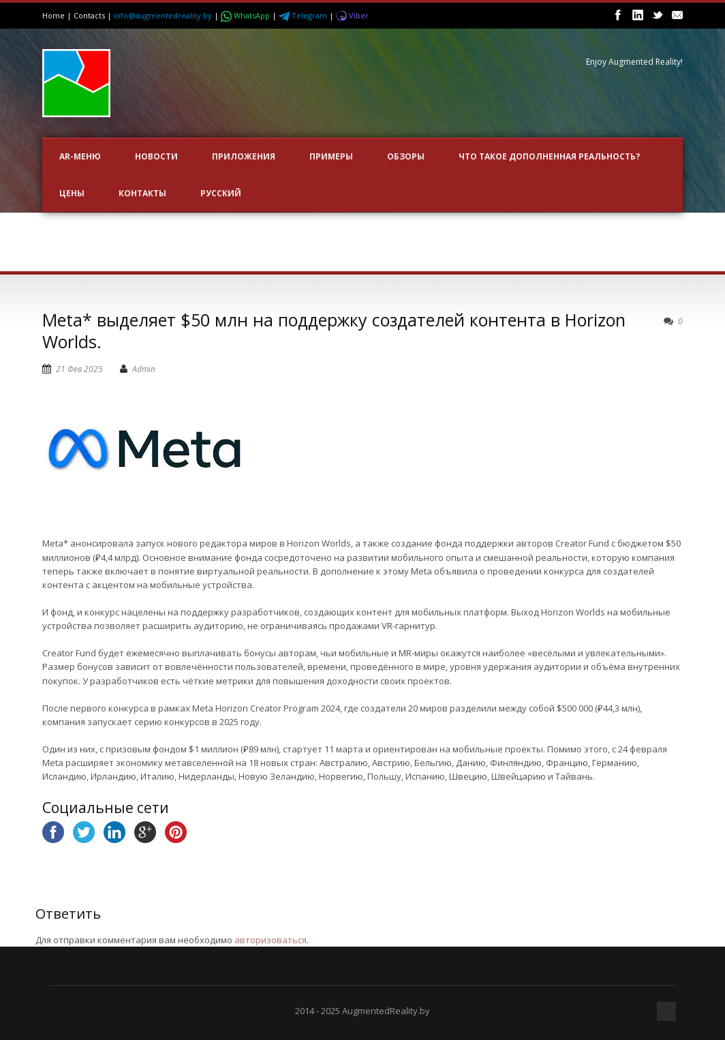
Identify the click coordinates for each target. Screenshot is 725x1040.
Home (53, 15)
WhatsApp (246, 15)
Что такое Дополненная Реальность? (549, 156)
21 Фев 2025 (79, 369)
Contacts (89, 15)
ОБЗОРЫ (406, 156)
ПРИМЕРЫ (331, 156)
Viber (352, 15)
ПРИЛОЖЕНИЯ (243, 156)
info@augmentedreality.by (163, 15)
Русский (220, 193)
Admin (143, 369)
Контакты (142, 193)
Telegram (304, 15)
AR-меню (80, 156)
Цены (71, 193)
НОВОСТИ (156, 156)
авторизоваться (270, 940)
